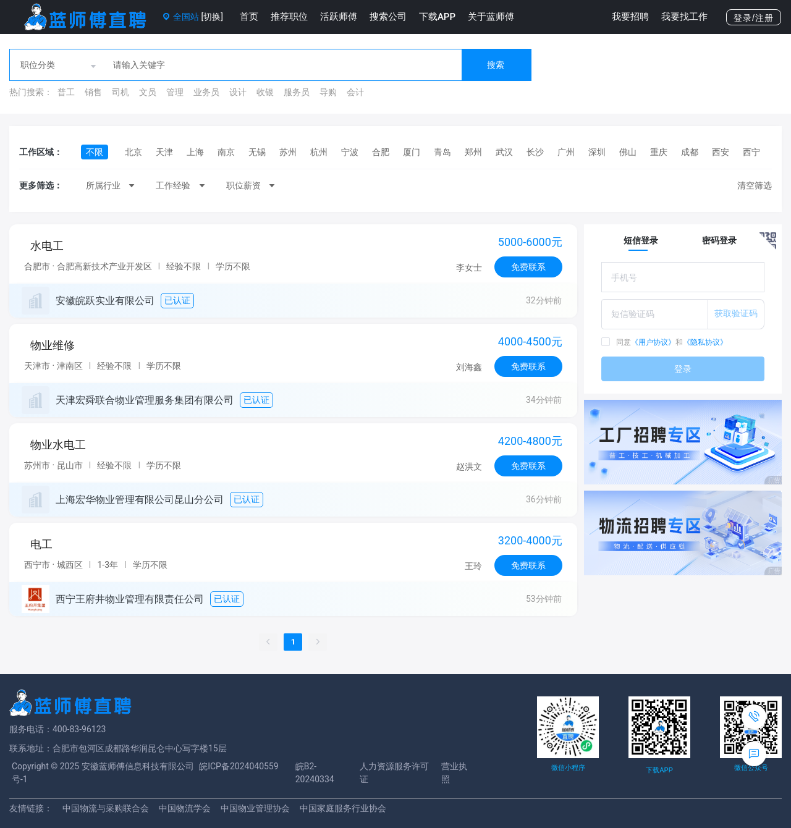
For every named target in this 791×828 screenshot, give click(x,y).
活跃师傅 (338, 16)
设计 (238, 92)
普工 (66, 92)
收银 (265, 92)
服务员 (297, 92)
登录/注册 (754, 18)
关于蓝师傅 (491, 16)
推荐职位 (289, 16)
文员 (147, 92)
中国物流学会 (185, 808)
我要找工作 (684, 16)
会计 (355, 92)
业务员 (206, 92)
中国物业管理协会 (255, 808)
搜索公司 (388, 16)
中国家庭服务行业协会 (343, 808)
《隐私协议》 (705, 342)
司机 (120, 92)
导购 (328, 92)
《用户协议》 (653, 342)
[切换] (211, 17)
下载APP (437, 16)
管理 (175, 92)
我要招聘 (630, 16)
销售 (93, 92)
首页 (249, 16)
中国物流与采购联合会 (105, 808)
